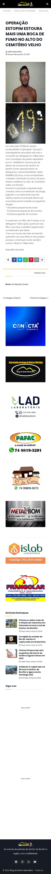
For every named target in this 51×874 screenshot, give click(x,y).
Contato (7, 10)
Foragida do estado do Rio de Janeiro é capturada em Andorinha (32, 639)
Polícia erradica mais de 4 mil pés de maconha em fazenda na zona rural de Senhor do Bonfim (32, 624)
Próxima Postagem (38, 298)
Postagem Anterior (12, 298)
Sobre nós (43, 10)
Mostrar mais (39, 273)
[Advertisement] (25, 736)
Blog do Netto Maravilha (21, 870)
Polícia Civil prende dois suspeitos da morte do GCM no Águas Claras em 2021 (32, 654)
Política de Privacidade (24, 10)
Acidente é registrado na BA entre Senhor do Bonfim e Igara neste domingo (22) (32, 671)
